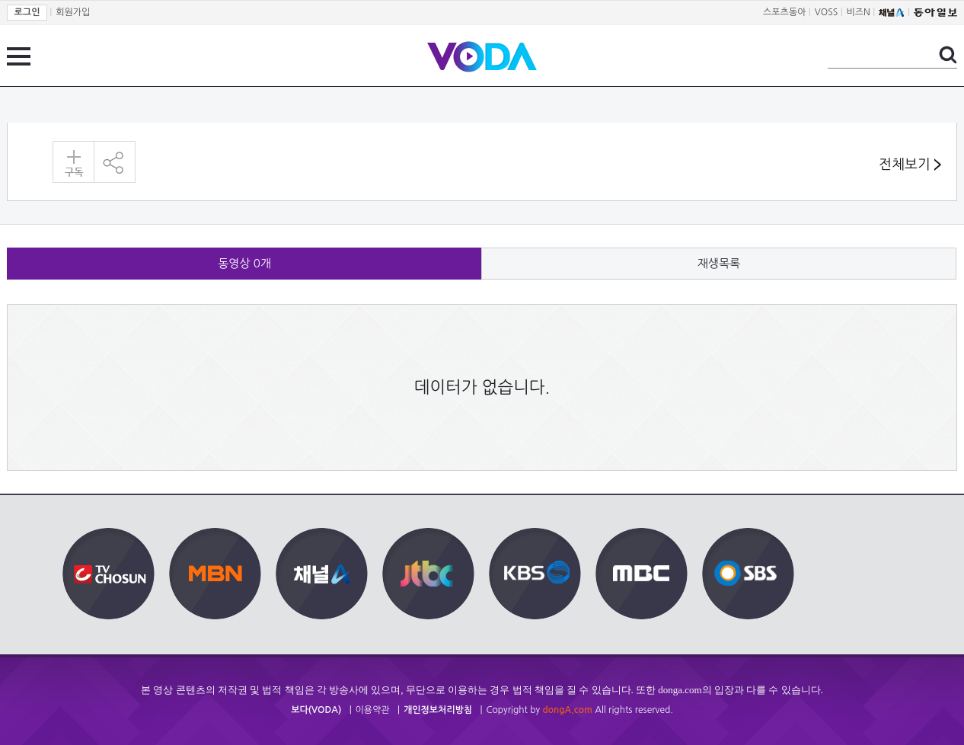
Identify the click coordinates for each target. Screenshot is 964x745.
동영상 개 (244, 263)
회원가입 (73, 12)
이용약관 (373, 710)
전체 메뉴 (18, 56)
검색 (948, 55)
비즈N (858, 12)
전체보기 (910, 164)
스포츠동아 (784, 12)
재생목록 (718, 263)
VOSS (826, 12)
